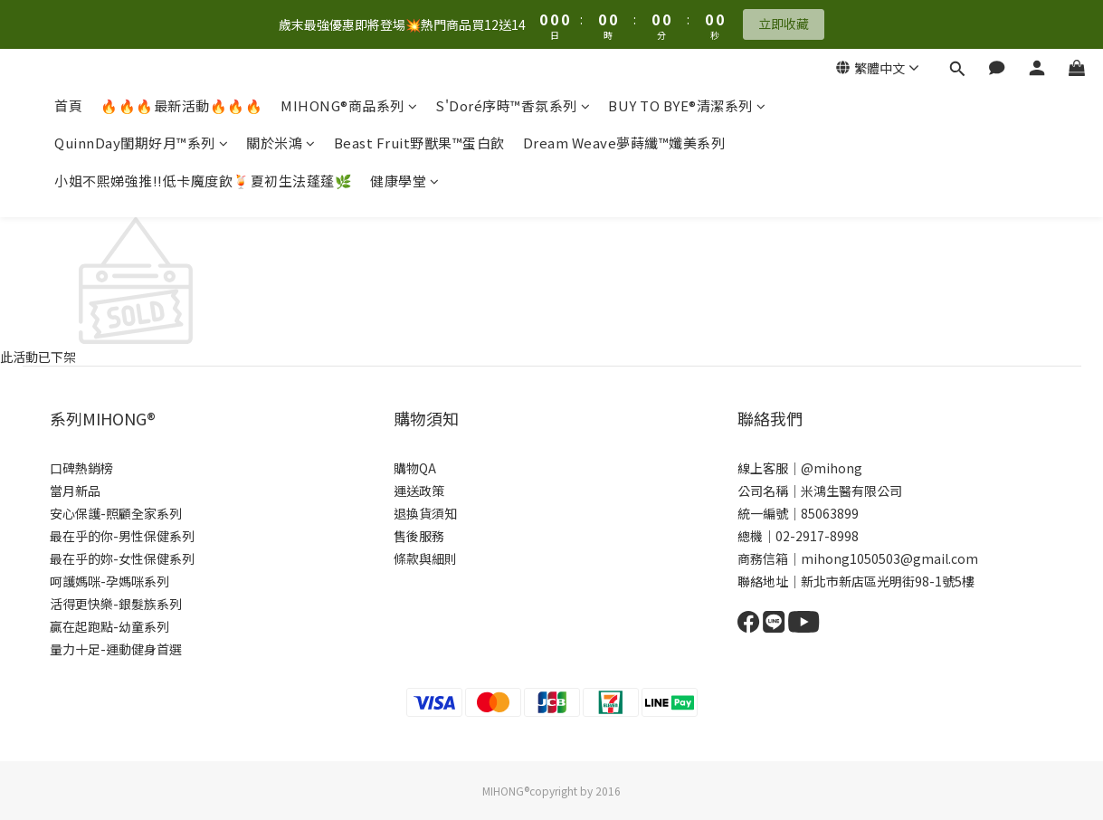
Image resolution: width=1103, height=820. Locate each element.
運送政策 (419, 491)
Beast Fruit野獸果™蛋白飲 (419, 142)
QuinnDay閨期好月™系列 (141, 142)
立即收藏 (783, 23)
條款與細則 (425, 558)
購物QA (415, 468)
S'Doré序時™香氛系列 (512, 105)
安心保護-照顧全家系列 (116, 513)
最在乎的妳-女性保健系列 (122, 558)
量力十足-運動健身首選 (116, 649)
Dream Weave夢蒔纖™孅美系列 (624, 142)
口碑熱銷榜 (81, 468)
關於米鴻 (281, 142)
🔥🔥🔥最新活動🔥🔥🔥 (181, 105)
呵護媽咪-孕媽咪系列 (109, 581)
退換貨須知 (425, 513)
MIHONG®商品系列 (349, 105)
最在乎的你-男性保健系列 (122, 536)
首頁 (68, 105)
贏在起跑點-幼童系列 (109, 626)
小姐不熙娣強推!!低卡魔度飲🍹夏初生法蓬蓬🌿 (203, 180)
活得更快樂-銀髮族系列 (116, 604)
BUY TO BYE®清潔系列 (686, 105)
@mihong (831, 468)
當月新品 (75, 491)
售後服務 (419, 536)
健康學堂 (405, 180)
